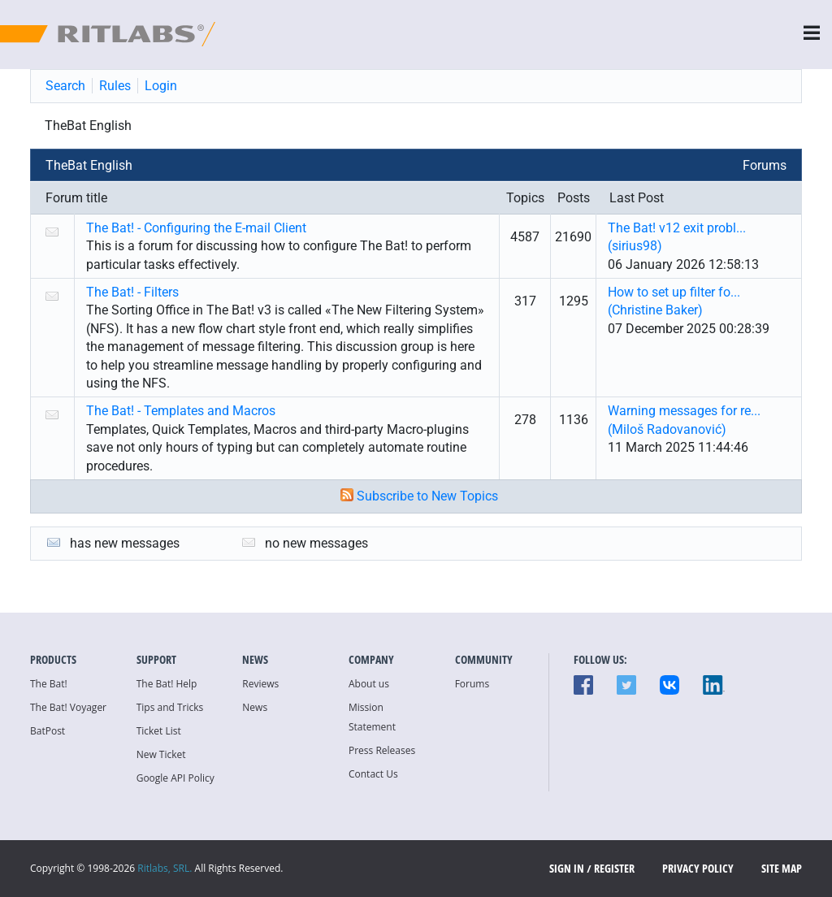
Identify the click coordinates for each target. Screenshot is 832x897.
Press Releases (382, 750)
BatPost (47, 731)
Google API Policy (175, 778)
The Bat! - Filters (132, 292)
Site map (781, 868)
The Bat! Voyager (68, 707)
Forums (764, 165)
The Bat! (48, 684)
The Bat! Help (166, 684)
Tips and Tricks (170, 707)
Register (614, 868)
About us (369, 684)
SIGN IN (566, 868)
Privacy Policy (698, 868)
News (254, 707)
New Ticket (161, 754)
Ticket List (158, 731)
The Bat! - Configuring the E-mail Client (196, 228)
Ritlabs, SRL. (164, 868)
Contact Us (373, 774)
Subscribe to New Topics (427, 496)
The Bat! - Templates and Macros (180, 410)
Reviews (260, 684)
